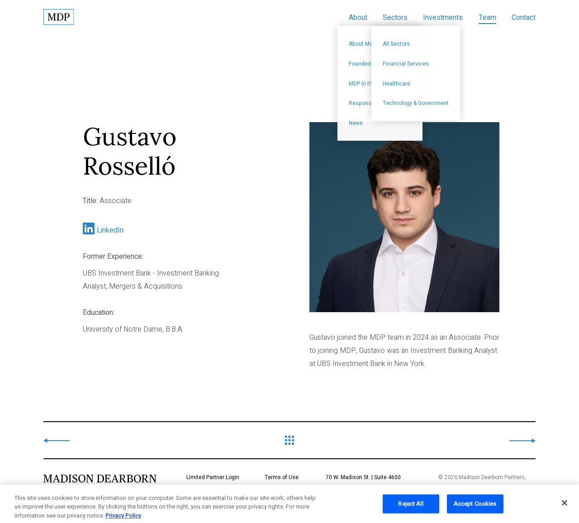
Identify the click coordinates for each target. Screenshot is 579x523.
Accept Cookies (475, 507)
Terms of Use (282, 477)
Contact (524, 17)
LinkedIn (110, 230)
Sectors (395, 18)
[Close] (564, 506)
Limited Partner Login (212, 477)
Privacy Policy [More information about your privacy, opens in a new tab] (123, 518)
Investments (443, 17)
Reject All (410, 507)
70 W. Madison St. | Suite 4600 (382, 484)
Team (487, 17)
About (358, 18)
